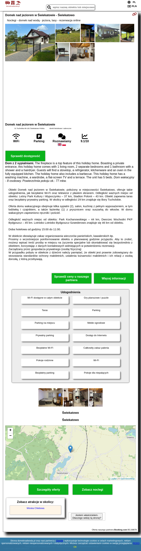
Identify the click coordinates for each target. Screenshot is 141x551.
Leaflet (114, 479)
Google (59, 540)
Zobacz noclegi (92, 489)
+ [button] (10, 430)
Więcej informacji (114, 278)
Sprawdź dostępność (25, 156)
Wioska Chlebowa (35, 508)
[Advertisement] (70, 91)
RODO (136, 543)
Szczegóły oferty (48, 489)
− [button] (10, 436)
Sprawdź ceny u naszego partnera (71, 278)
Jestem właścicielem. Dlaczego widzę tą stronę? (87, 516)
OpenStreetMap (127, 479)
